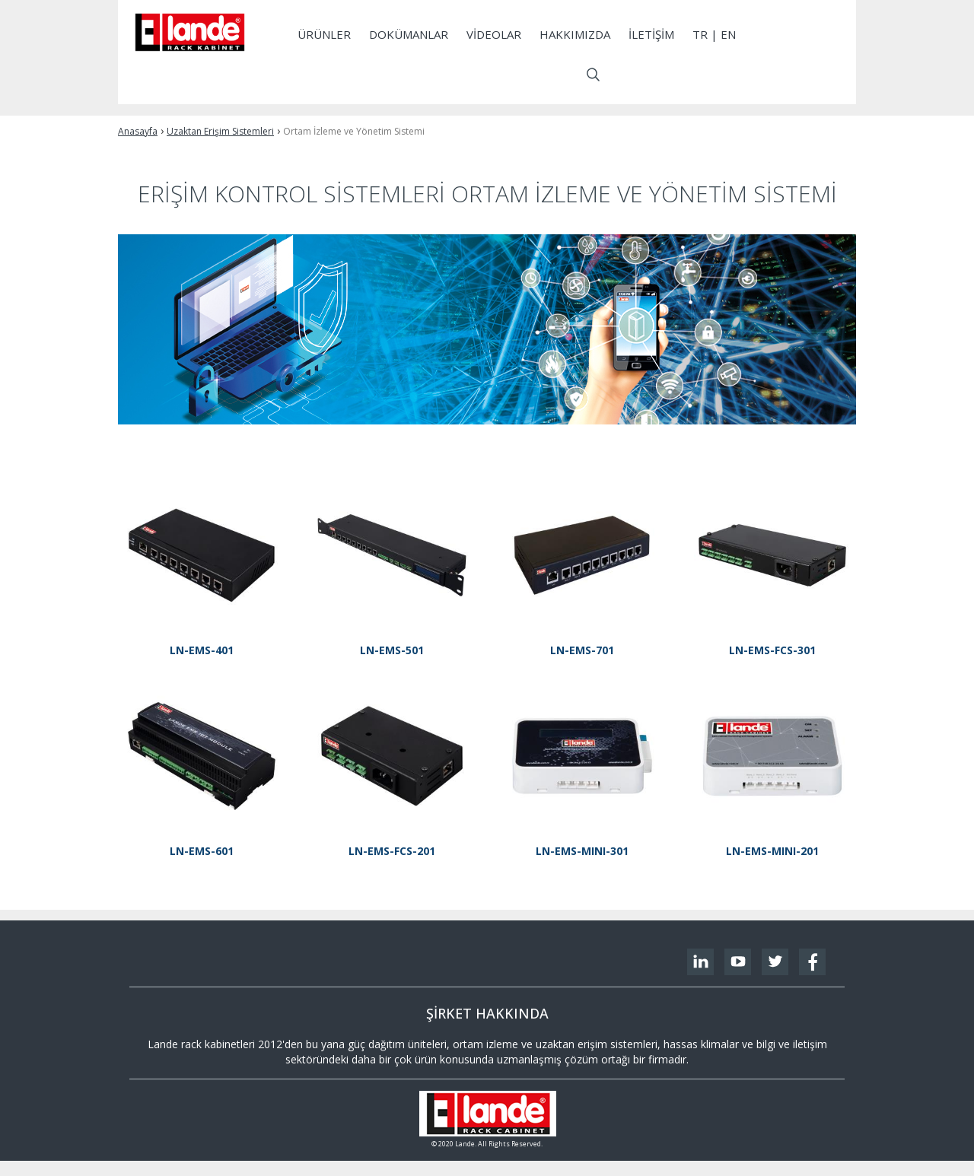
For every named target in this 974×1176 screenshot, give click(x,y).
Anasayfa (138, 131)
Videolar (493, 34)
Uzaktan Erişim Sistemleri (220, 131)
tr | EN (714, 34)
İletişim (651, 34)
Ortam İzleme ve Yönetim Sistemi (354, 131)
